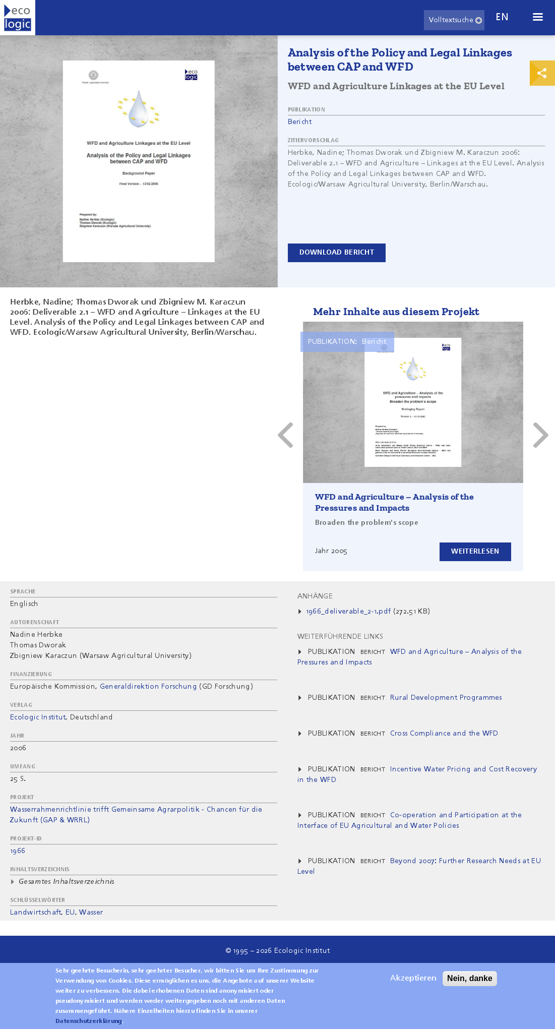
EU (70, 912)
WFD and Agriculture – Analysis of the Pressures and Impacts (394, 502)
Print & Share (542, 73)
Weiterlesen (475, 551)
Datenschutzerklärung (88, 1021)
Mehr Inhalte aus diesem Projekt (396, 311)
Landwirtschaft (35, 912)
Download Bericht (336, 252)
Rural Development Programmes (446, 697)
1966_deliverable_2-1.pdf (348, 611)
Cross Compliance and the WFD (444, 733)
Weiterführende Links (340, 636)
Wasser (91, 912)
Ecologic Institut (38, 717)
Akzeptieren (413, 979)
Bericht (300, 122)
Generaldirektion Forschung (148, 686)
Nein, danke (469, 978)
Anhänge (315, 596)
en (502, 17)
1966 (17, 851)
